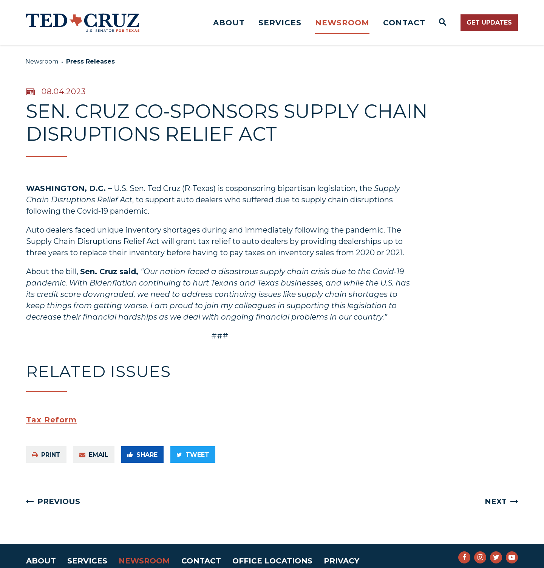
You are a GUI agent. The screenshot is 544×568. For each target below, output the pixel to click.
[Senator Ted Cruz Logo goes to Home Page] (82, 23)
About (229, 22)
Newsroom (342, 22)
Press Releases (90, 61)
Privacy (341, 560)
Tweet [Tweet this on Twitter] (192, 454)
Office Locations (272, 560)
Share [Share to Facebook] (142, 454)
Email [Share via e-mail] (93, 454)
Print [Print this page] (46, 454)
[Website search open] (443, 22)
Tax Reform (51, 419)
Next (496, 501)
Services (279, 22)
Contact (404, 22)
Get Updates (489, 22)
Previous (58, 501)
